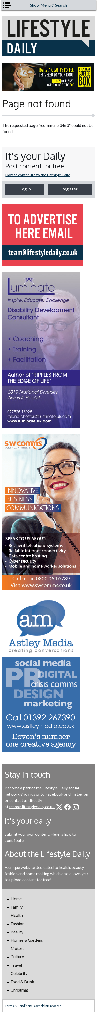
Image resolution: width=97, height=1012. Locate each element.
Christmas (20, 989)
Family (17, 906)
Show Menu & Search (48, 5)
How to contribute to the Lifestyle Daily (37, 174)
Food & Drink (22, 981)
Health (17, 915)
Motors (17, 948)
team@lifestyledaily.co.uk (32, 806)
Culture (17, 956)
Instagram (80, 794)
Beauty (17, 931)
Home (16, 898)
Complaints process (47, 1006)
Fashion (17, 923)
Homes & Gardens (27, 940)
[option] (48, 77)
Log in (25, 188)
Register (69, 188)
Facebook (54, 794)
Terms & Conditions (19, 1006)
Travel (16, 964)
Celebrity (19, 973)
